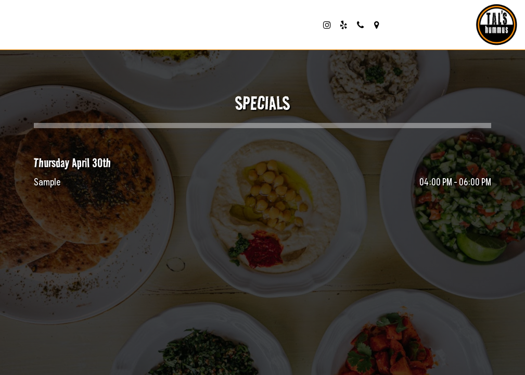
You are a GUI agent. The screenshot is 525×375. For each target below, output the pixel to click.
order (158, 26)
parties (247, 26)
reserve (201, 26)
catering (294, 26)
